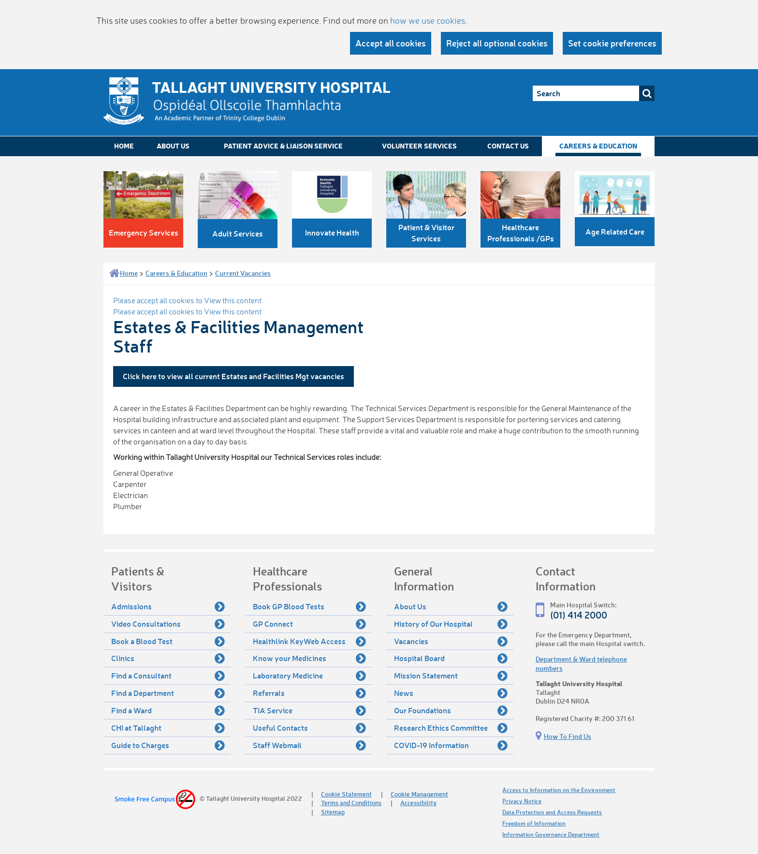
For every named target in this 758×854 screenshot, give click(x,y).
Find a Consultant (168, 675)
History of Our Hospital (451, 624)
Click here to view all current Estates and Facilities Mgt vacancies (233, 376)
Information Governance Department (550, 834)
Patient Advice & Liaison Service (283, 145)
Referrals (309, 693)
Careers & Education (598, 145)
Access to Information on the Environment (558, 790)
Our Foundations (451, 710)
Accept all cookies (390, 43)
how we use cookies (427, 20)
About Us (173, 145)
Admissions (168, 606)
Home (124, 145)
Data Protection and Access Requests (552, 812)
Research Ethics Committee (451, 728)
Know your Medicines (309, 658)
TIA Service (309, 710)
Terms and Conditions (351, 802)
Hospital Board (451, 658)
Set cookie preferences (612, 43)
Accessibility (418, 802)
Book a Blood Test (168, 641)
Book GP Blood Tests (309, 606)
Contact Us (508, 145)
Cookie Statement (346, 794)
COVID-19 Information (451, 745)
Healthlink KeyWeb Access (309, 641)
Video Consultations (168, 624)
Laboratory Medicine (309, 675)
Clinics (168, 658)
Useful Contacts (309, 728)
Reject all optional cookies (497, 43)
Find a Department (168, 693)
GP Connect (309, 624)
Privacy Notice (521, 801)
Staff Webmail (309, 745)
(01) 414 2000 (578, 614)
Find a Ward (168, 710)
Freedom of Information (534, 823)
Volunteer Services (419, 145)
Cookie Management (419, 794)
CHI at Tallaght (168, 728)
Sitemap (333, 812)
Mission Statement (451, 675)
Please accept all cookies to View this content (187, 300)
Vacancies (451, 641)
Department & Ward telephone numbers (581, 663)
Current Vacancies (243, 273)
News (451, 693)
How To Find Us (567, 736)
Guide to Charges (168, 745)
